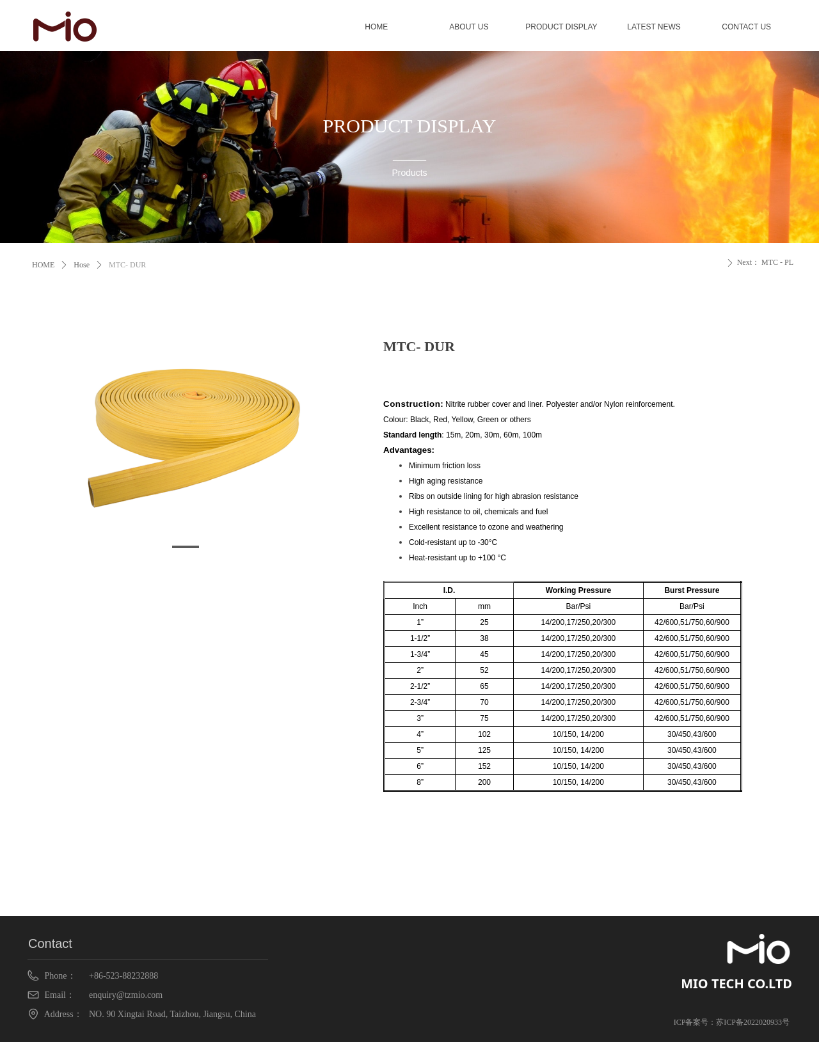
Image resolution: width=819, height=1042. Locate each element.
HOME (43, 264)
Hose (82, 264)
